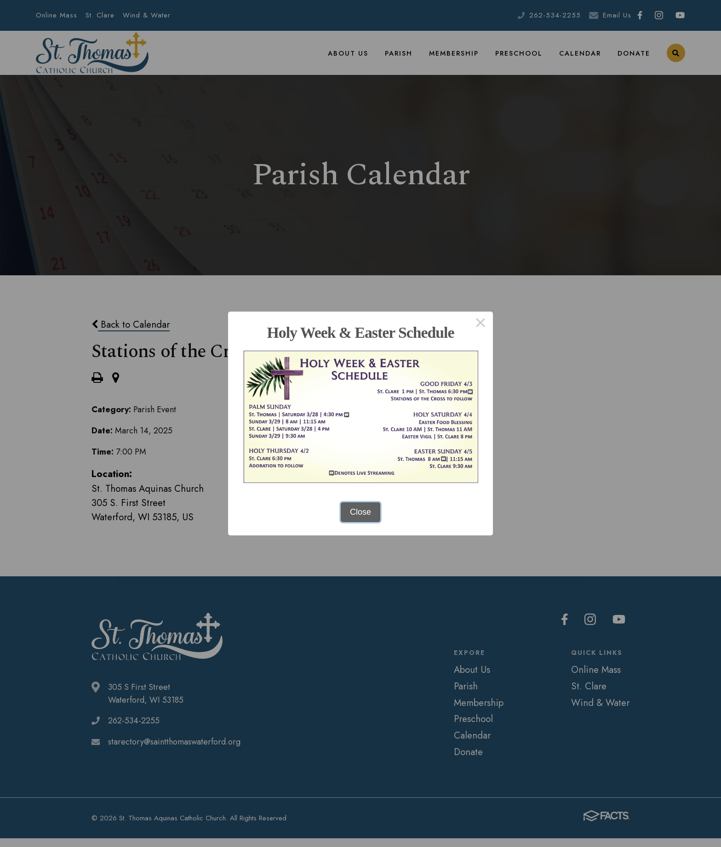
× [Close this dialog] (480, 324)
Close (360, 512)
